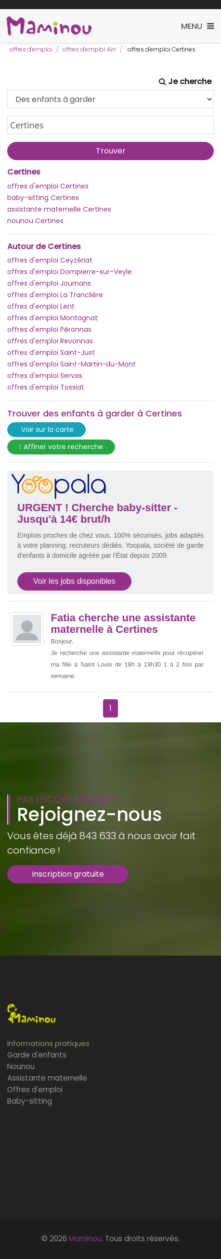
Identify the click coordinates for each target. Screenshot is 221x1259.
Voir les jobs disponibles (74, 581)
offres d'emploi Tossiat (45, 387)
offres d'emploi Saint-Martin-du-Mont (71, 364)
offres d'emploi (31, 49)
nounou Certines (35, 221)
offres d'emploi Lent (41, 306)
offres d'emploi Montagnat (52, 318)
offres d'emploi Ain (89, 49)
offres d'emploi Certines (48, 186)
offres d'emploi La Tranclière (55, 295)
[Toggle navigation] (197, 26)
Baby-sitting (29, 1101)
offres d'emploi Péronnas (49, 329)
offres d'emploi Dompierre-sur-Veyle (69, 272)
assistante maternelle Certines (59, 209)
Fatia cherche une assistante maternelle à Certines (123, 623)
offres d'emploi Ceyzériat (49, 260)
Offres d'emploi (35, 1089)
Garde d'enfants (36, 1055)
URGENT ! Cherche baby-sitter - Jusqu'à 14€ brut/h (97, 513)
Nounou (21, 1066)
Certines (23, 172)
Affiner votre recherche (61, 447)
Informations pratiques (48, 1043)
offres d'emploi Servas (44, 375)
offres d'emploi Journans (49, 283)
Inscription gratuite (68, 874)
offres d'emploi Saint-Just (51, 352)
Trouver (111, 150)
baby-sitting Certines (43, 197)
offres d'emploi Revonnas (50, 341)
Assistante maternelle (47, 1078)
